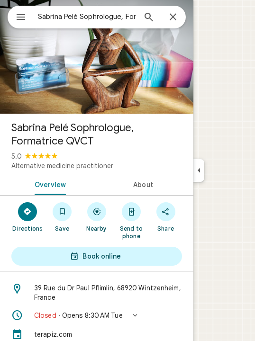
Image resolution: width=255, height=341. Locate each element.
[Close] (173, 17)
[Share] (165, 216)
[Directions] (27, 216)
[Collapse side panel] (198, 170)
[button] (96, 315)
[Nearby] (97, 216)
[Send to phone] (131, 220)
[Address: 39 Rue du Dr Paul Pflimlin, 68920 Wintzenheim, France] (96, 292)
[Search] (148, 18)
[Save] (62, 216)
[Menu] (21, 18)
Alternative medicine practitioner (62, 166)
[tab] (48, 183)
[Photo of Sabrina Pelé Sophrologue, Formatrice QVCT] (96, 57)
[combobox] (87, 16)
